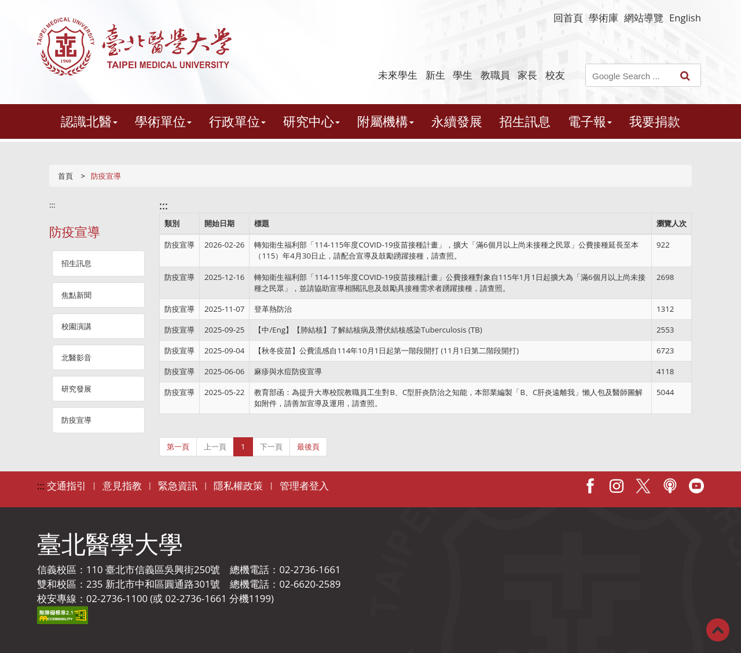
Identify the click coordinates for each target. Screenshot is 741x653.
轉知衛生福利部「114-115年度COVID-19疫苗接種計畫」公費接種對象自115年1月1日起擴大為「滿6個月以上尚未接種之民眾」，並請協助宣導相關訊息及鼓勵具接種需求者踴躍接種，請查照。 (449, 282)
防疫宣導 (76, 420)
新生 (435, 75)
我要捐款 (654, 121)
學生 (462, 75)
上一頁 (215, 446)
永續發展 (456, 121)
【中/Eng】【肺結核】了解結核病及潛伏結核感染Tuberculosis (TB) (368, 329)
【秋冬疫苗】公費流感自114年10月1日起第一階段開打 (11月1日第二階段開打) (386, 350)
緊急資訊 (177, 485)
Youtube (696, 485)
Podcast (669, 485)
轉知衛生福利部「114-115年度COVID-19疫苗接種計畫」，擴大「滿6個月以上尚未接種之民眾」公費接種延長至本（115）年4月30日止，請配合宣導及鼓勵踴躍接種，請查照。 (446, 250)
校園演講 (76, 326)
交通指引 (66, 485)
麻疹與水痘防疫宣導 (288, 371)
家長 (527, 75)
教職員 (495, 75)
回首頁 (568, 17)
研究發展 (76, 388)
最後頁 (308, 446)
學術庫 (603, 17)
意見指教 (122, 485)
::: (52, 205)
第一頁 (178, 446)
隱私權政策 (238, 485)
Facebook (589, 485)
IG (616, 485)
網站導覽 (643, 17)
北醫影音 (76, 357)
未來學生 (397, 75)
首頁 (65, 176)
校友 (555, 75)
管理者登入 (304, 485)
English (685, 17)
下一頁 (271, 446)
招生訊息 (525, 121)
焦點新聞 (76, 295)
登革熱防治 (273, 309)
